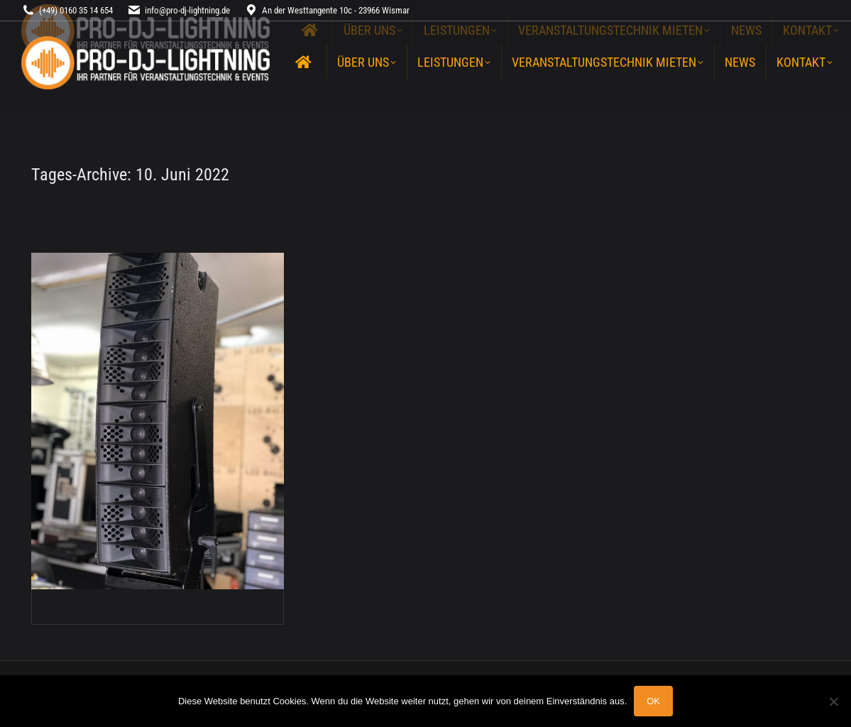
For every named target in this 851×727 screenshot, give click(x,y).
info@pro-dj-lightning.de (187, 10)
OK (653, 701)
